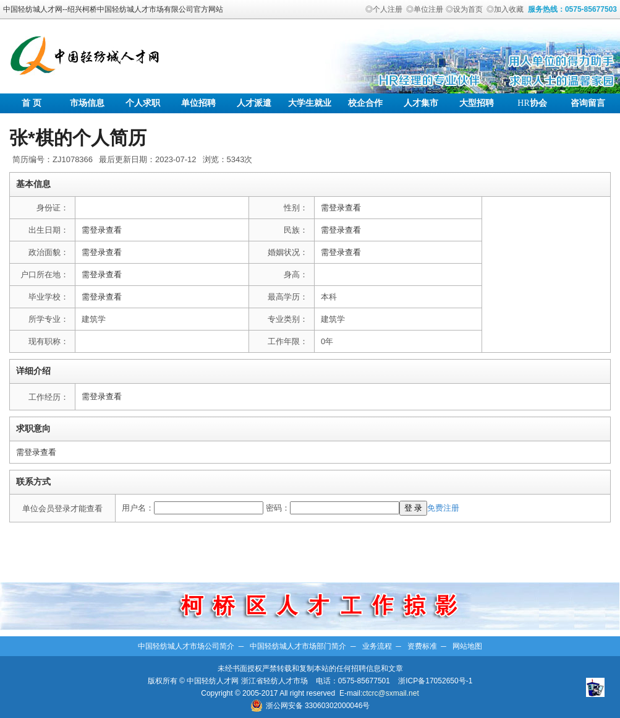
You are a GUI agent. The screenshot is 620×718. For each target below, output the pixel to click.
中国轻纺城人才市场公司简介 (186, 646)
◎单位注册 (424, 9)
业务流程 (377, 646)
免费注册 (443, 508)
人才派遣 (254, 103)
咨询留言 (588, 103)
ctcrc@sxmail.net (390, 693)
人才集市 (421, 103)
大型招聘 (476, 103)
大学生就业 (309, 103)
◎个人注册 (383, 9)
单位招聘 (198, 103)
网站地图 (467, 646)
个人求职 (142, 103)
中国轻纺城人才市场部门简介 (298, 646)
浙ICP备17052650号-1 (435, 681)
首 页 (31, 103)
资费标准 (422, 646)
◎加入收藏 (505, 9)
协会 (531, 103)
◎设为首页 (464, 9)
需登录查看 (341, 207)
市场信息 (87, 103)
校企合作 (365, 103)
